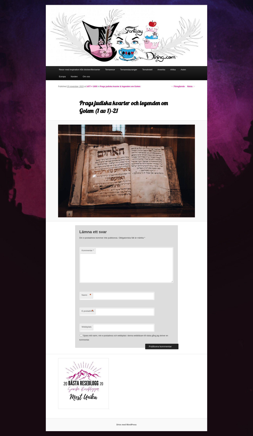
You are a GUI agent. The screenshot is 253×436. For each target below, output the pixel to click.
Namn (86, 295)
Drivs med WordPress (126, 425)
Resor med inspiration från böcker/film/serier (79, 69)
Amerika (161, 69)
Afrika (173, 69)
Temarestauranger (128, 69)
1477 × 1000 (91, 86)
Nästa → (191, 86)
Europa (62, 76)
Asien (183, 69)
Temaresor (110, 69)
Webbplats (86, 327)
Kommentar (88, 250)
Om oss (86, 76)
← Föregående (178, 86)
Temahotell (147, 69)
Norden (74, 76)
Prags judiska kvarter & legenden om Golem (120, 86)
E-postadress (88, 311)
